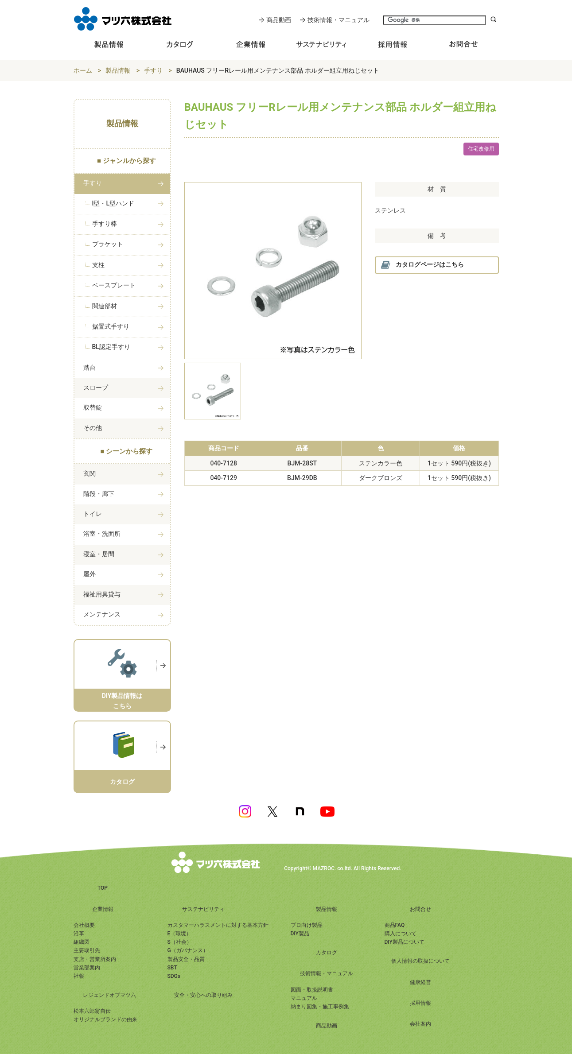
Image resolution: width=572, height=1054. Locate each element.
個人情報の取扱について (420, 961)
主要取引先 (87, 950)
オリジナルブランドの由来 (105, 1019)
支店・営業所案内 (95, 959)
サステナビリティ (203, 909)
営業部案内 (87, 968)
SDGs (173, 976)
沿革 (79, 933)
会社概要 (84, 925)
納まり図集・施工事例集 (320, 1007)
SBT (172, 968)
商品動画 (278, 19)
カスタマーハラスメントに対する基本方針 (217, 925)
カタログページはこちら (422, 265)
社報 (79, 976)
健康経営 (420, 982)
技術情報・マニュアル (338, 19)
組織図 (81, 942)
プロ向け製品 (307, 925)
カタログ (326, 952)
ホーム (83, 70)
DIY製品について (404, 942)
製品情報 (117, 70)
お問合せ (420, 909)
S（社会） (179, 942)
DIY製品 (300, 933)
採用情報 (420, 1003)
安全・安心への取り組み (203, 995)
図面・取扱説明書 (312, 990)
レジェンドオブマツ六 (109, 995)
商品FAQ (395, 925)
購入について (400, 933)
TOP (102, 888)
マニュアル (304, 998)
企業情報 (102, 909)
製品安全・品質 (186, 959)
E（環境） (179, 933)
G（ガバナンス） (187, 950)
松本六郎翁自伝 (92, 1011)
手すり (153, 70)
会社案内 (420, 1024)
